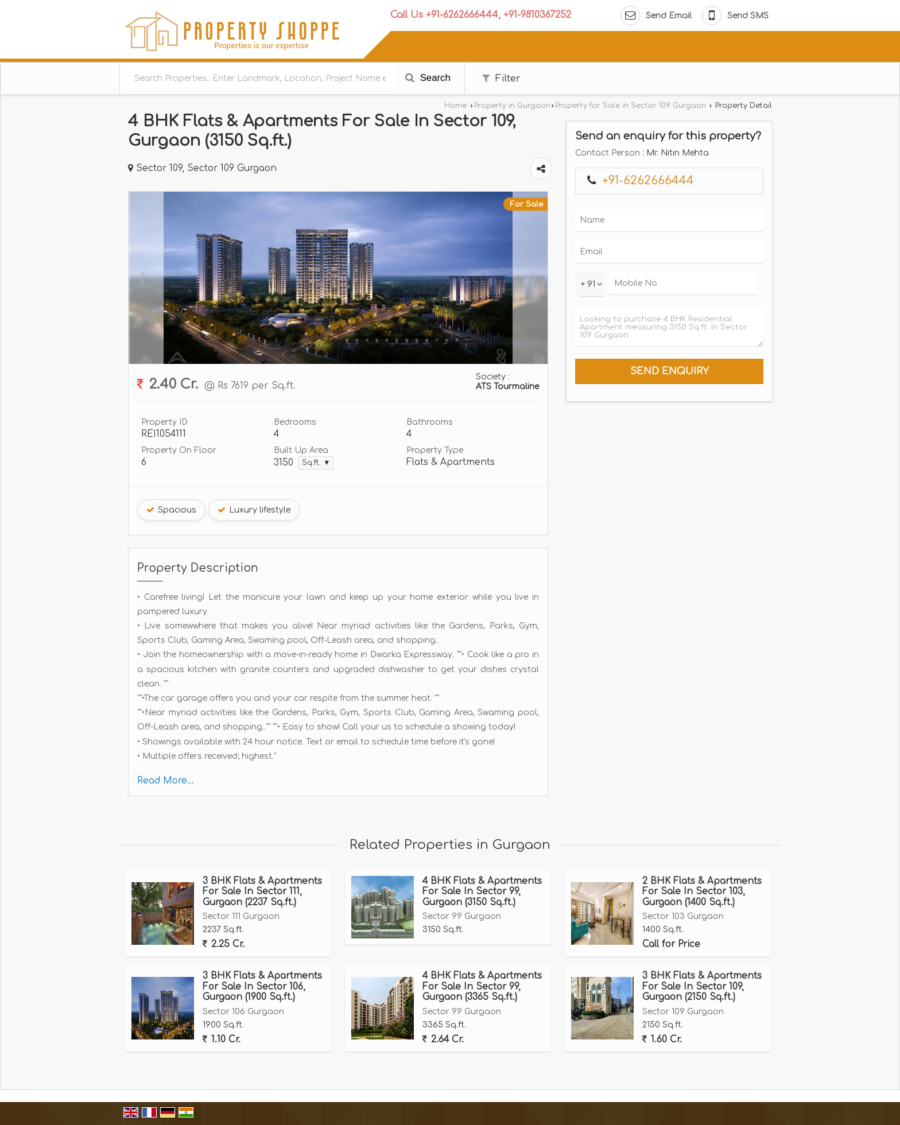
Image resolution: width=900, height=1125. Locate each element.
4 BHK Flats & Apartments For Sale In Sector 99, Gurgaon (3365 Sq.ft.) (482, 986)
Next (532, 278)
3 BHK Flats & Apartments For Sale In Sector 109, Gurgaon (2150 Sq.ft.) (702, 986)
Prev (143, 278)
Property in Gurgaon (512, 106)
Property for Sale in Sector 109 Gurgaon (630, 106)
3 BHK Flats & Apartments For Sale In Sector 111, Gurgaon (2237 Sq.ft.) (262, 891)
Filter (501, 78)
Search (428, 77)
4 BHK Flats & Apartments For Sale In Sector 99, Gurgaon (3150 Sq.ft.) (482, 891)
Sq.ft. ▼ (316, 463)
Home (455, 106)
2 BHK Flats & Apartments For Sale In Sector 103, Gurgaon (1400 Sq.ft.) (702, 891)
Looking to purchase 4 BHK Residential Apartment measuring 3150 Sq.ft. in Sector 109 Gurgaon (669, 327)
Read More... (165, 780)
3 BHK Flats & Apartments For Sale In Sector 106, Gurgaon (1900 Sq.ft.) (262, 986)
